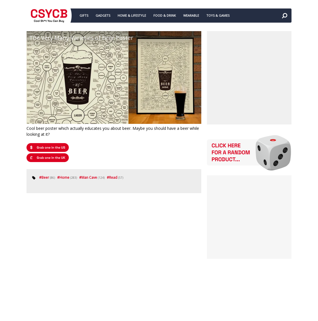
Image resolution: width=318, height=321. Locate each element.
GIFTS (84, 15)
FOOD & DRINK (164, 15)
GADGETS (103, 15)
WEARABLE (191, 15)
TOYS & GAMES (217, 15)
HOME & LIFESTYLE (132, 15)
